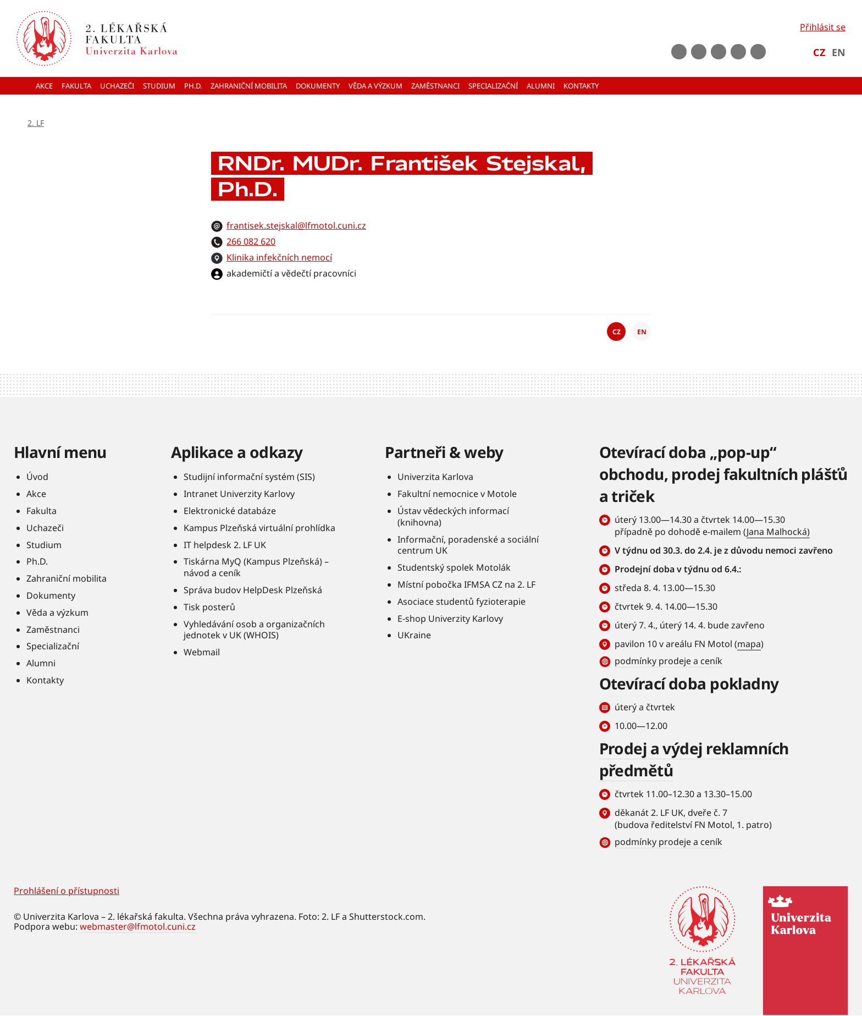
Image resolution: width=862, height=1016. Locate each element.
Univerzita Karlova (435, 477)
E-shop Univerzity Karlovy (450, 618)
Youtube (698, 51)
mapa (749, 644)
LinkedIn (738, 51)
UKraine (414, 635)
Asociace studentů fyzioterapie (461, 601)
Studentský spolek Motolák (454, 567)
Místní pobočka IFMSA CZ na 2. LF (466, 584)
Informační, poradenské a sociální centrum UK (468, 545)
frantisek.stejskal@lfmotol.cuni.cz (296, 225)
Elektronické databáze (230, 511)
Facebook (679, 51)
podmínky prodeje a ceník (668, 661)
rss (758, 51)
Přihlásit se (823, 27)
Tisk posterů (209, 607)
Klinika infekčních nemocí (279, 257)
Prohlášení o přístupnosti (66, 891)
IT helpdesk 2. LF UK (225, 545)
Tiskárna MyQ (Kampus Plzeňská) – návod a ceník (256, 567)
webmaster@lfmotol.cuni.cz (138, 926)
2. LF (35, 123)
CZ (819, 52)
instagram (718, 51)
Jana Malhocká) (778, 532)
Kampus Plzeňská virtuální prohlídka (259, 528)
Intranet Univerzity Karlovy (239, 494)
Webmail (202, 652)
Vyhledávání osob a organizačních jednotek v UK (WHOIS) (254, 630)
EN (839, 52)
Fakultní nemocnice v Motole (457, 494)
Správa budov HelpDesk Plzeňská (253, 590)
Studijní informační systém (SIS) (249, 477)
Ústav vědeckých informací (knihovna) (453, 516)
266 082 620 (250, 241)
